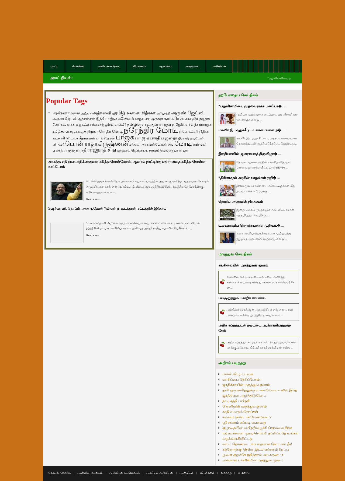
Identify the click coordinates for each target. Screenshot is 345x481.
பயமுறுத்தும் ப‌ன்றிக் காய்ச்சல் (241, 298)
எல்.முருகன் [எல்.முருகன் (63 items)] (154, 119)
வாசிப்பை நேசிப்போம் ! (241, 379)
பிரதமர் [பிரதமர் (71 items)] (58, 144)
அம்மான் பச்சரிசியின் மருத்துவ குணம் (252, 460)
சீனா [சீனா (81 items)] (56, 124)
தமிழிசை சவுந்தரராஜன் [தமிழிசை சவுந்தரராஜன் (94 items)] (192, 124)
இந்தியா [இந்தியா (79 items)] (102, 119)
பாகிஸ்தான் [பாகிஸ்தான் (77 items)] (105, 138)
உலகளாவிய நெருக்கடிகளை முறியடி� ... (251, 225)
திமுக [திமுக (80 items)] (91, 131)
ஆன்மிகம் (187, 472)
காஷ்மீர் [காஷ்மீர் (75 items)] (191, 119)
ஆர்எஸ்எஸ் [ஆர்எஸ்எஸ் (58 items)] (86, 119)
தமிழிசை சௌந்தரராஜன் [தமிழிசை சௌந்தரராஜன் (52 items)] (69, 131)
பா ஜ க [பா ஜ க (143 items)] (142, 137)
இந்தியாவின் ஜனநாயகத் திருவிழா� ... (249, 154)
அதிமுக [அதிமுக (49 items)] (86, 113)
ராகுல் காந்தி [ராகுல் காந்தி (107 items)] (75, 150)
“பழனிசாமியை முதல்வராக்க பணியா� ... (251, 106)
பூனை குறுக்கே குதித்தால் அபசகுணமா (252, 455)
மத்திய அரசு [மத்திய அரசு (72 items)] (139, 144)
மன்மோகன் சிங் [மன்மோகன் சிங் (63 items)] (161, 144)
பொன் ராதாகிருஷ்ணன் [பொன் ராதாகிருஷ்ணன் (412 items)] (96, 144)
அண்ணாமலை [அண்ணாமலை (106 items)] (66, 113)
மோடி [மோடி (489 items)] (183, 143)
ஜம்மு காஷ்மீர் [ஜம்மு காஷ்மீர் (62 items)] (115, 125)
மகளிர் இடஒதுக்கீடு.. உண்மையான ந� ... (251, 130)
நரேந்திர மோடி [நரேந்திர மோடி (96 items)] (110, 131)
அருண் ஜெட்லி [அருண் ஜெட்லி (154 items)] (187, 112)
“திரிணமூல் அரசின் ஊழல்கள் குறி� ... (249, 178)
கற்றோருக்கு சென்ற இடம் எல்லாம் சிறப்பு (255, 449)
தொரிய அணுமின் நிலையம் (240, 201)
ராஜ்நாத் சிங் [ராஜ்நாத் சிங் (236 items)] (101, 150)
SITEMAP (243, 472)
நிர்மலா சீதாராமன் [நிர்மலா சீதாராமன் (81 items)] (80, 138)
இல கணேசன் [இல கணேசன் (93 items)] (122, 119)
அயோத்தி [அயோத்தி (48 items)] (163, 113)
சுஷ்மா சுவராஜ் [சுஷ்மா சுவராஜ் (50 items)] (71, 124)
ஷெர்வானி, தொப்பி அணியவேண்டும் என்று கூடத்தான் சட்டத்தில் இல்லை (107, 208)
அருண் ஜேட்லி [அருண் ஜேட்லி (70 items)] (65, 119)
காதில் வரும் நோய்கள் (240, 412)
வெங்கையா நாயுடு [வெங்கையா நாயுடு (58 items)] (174, 150)
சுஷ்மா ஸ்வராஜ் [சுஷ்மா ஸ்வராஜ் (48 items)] (93, 124)
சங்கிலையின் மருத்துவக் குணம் (243, 265)
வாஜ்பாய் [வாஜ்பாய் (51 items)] (123, 150)
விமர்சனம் (207, 472)
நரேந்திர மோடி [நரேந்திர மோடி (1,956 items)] (150, 129)
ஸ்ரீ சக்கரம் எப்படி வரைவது (244, 422)
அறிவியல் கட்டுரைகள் (124, 472)
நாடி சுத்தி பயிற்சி (236, 401)
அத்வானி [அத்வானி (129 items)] (101, 113)
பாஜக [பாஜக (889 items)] (125, 137)
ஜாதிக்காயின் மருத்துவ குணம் (246, 385)
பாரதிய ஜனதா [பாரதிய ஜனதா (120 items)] (163, 138)
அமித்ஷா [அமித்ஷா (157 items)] (145, 112)
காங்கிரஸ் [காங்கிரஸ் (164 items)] (174, 118)
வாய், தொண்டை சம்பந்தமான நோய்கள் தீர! (257, 444)
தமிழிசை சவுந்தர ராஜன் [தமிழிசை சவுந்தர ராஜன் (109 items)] (149, 124)
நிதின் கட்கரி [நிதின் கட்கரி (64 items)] (188, 132)
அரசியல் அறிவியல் (159, 472)
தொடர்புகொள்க (59, 472)
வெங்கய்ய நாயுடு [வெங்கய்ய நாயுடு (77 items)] (145, 150)
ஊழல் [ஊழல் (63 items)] (139, 119)
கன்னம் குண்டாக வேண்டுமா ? (246, 417)
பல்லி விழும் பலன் (237, 374)
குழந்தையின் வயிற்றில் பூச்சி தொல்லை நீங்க (257, 428)
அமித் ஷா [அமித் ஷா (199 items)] (123, 112)
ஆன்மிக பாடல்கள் (90, 472)
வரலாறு (226, 472)
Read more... (93, 199)
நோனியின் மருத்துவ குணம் (244, 406)
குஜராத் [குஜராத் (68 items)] (204, 119)
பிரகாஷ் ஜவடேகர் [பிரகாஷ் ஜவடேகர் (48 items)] (190, 138)
